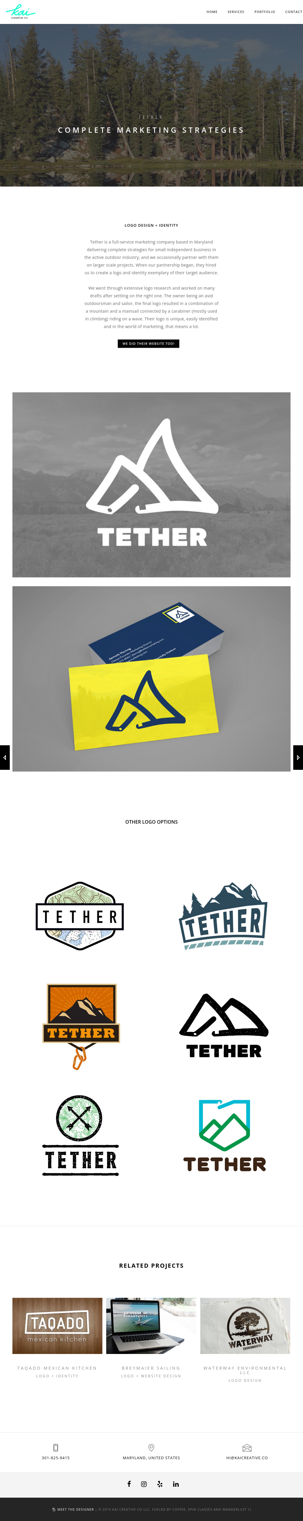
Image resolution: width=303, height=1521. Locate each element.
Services (236, 11)
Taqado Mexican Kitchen (57, 1368)
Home (212, 11)
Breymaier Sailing (151, 1368)
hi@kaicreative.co (247, 1457)
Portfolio (264, 11)
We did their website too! (149, 347)
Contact (293, 11)
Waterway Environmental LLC (245, 1370)
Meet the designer (75, 1509)
